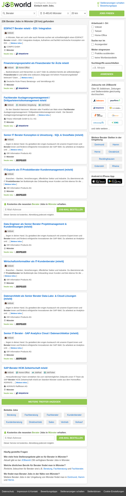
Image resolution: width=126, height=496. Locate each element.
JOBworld (26, 460)
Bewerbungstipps (108, 6)
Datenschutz (8, 491)
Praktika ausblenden (104, 53)
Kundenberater (74, 415)
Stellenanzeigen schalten (112, 3)
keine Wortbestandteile (106, 57)
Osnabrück (114, 152)
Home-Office (101, 35)
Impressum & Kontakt (27, 491)
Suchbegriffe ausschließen (105, 63)
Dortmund (72, 477)
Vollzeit (98, 27)
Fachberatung (31, 415)
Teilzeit (98, 31)
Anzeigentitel (101, 44)
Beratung (11, 415)
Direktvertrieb (35, 422)
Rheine (115, 166)
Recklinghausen (106, 159)
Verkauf (79, 422)
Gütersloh (99, 166)
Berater (10, 21)
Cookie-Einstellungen (114, 491)
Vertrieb (64, 422)
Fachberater (52, 415)
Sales (51, 422)
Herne (11, 480)
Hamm (81, 477)
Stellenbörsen (94, 491)
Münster (28, 21)
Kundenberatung (14, 422)
